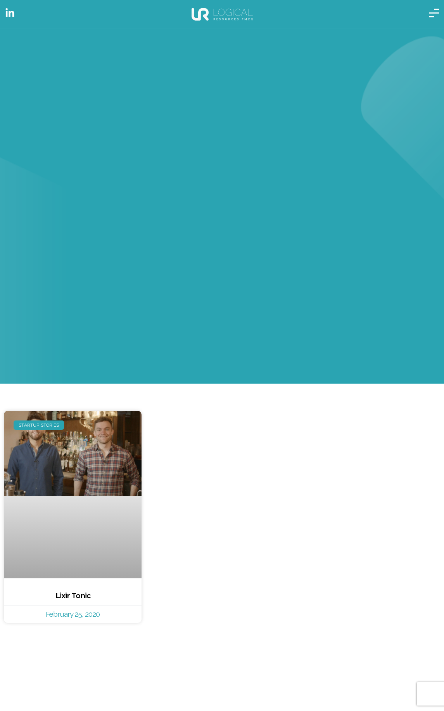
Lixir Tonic (72, 595)
